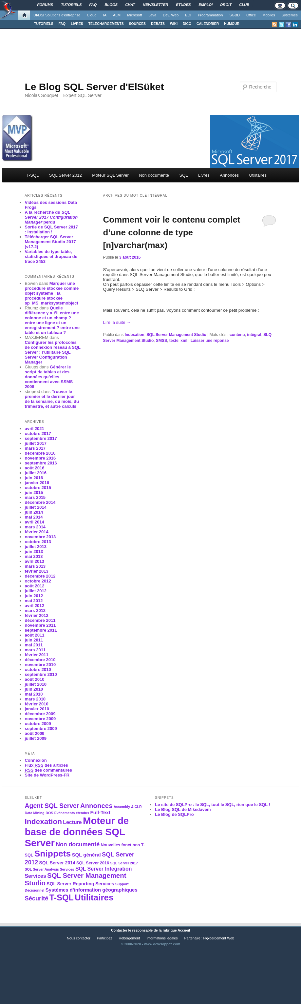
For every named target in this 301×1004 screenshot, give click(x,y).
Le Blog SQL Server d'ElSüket (94, 86)
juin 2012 (34, 595)
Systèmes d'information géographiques (92, 890)
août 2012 (34, 585)
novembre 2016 (40, 458)
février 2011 (36, 654)
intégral (254, 334)
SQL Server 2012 (65, 175)
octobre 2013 (38, 541)
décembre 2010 (40, 659)
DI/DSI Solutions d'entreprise (56, 15)
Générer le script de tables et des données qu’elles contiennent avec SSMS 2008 (49, 376)
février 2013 (36, 571)
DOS (49, 813)
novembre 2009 (40, 718)
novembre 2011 (40, 625)
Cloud (91, 15)
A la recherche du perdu (51, 217)
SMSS (161, 340)
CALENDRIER (208, 24)
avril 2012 (34, 605)
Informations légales (162, 938)
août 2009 (34, 733)
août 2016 (34, 467)
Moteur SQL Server (110, 175)
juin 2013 (34, 551)
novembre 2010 (40, 664)
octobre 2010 (38, 669)
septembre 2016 (41, 463)
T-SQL (33, 175)
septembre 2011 (41, 630)
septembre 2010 (41, 674)
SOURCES (137, 24)
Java (153, 15)
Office (251, 15)
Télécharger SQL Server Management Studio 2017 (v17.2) (50, 241)
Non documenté (154, 175)
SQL (183, 175)
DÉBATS (158, 24)
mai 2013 (34, 556)
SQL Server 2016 (92, 863)
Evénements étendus (71, 813)
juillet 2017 (35, 443)
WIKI (174, 24)
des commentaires (48, 770)
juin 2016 (34, 477)
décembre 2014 (40, 502)
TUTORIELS (43, 24)
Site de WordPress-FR (47, 775)
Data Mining (34, 813)
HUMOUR (231, 24)
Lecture (72, 822)
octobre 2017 (38, 433)
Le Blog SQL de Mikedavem (183, 809)
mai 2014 (34, 517)
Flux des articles (46, 765)
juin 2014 (34, 512)
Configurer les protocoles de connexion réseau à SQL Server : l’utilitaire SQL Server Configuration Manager (52, 352)
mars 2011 (35, 649)
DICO (187, 24)
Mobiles (268, 15)
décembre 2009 (40, 713)
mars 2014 (35, 526)
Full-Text (100, 812)
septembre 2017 (41, 438)
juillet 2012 (35, 590)
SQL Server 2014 (57, 862)
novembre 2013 (40, 536)
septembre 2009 (41, 728)
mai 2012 (34, 600)
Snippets (52, 853)
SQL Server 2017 (124, 863)
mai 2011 (34, 644)
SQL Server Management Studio (176, 334)
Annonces (229, 175)
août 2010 (34, 679)
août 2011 (34, 635)
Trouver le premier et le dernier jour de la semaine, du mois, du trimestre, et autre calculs (52, 399)
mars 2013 (35, 566)
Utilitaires (258, 175)
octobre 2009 (38, 723)
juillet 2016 (35, 472)
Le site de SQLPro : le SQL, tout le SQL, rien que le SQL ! (212, 804)
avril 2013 (34, 561)
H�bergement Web (218, 938)
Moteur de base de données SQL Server (77, 831)
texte (174, 340)
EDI (188, 15)
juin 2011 (34, 640)
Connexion (36, 760)
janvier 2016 (37, 482)
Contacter (119, 930)
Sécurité (36, 898)
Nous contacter (78, 938)
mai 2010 (34, 694)
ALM (117, 15)
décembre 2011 (40, 620)
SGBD (234, 15)
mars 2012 (35, 610)
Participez (104, 938)
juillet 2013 (35, 546)
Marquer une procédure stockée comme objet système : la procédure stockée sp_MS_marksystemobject (52, 293)
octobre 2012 (38, 581)
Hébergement (129, 938)
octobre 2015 (38, 487)
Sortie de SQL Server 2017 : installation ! (51, 229)
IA (105, 15)
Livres (204, 175)
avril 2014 (34, 522)
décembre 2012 (40, 576)
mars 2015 (35, 497)
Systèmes (290, 15)
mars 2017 (35, 448)
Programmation (210, 15)
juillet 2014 (35, 507)
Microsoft (134, 15)
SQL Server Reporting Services (80, 883)
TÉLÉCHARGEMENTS (106, 24)
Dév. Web (171, 15)
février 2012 (36, 615)
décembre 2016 (40, 453)
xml (183, 340)
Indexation (134, 334)
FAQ (62, 24)
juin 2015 (34, 492)
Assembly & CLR (128, 807)
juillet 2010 (35, 684)
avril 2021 (34, 428)
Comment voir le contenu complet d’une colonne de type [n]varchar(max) (171, 232)
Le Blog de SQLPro (174, 814)
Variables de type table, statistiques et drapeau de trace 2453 (51, 256)
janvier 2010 (37, 708)
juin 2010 (34, 689)
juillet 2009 (35, 738)
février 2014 (36, 531)
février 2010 (36, 703)
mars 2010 (35, 699)
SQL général (86, 854)
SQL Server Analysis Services (49, 869)
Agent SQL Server (52, 805)
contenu (237, 334)
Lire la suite (117, 322)
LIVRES (77, 24)
